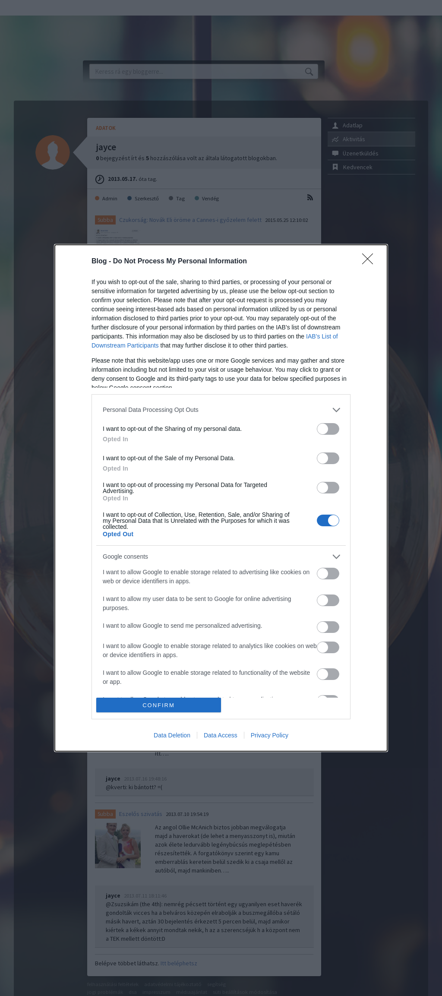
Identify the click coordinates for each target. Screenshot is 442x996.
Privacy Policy (269, 735)
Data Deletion (172, 735)
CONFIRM (158, 705)
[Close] (370, 261)
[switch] (328, 429)
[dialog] (221, 498)
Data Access (220, 735)
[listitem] (221, 409)
